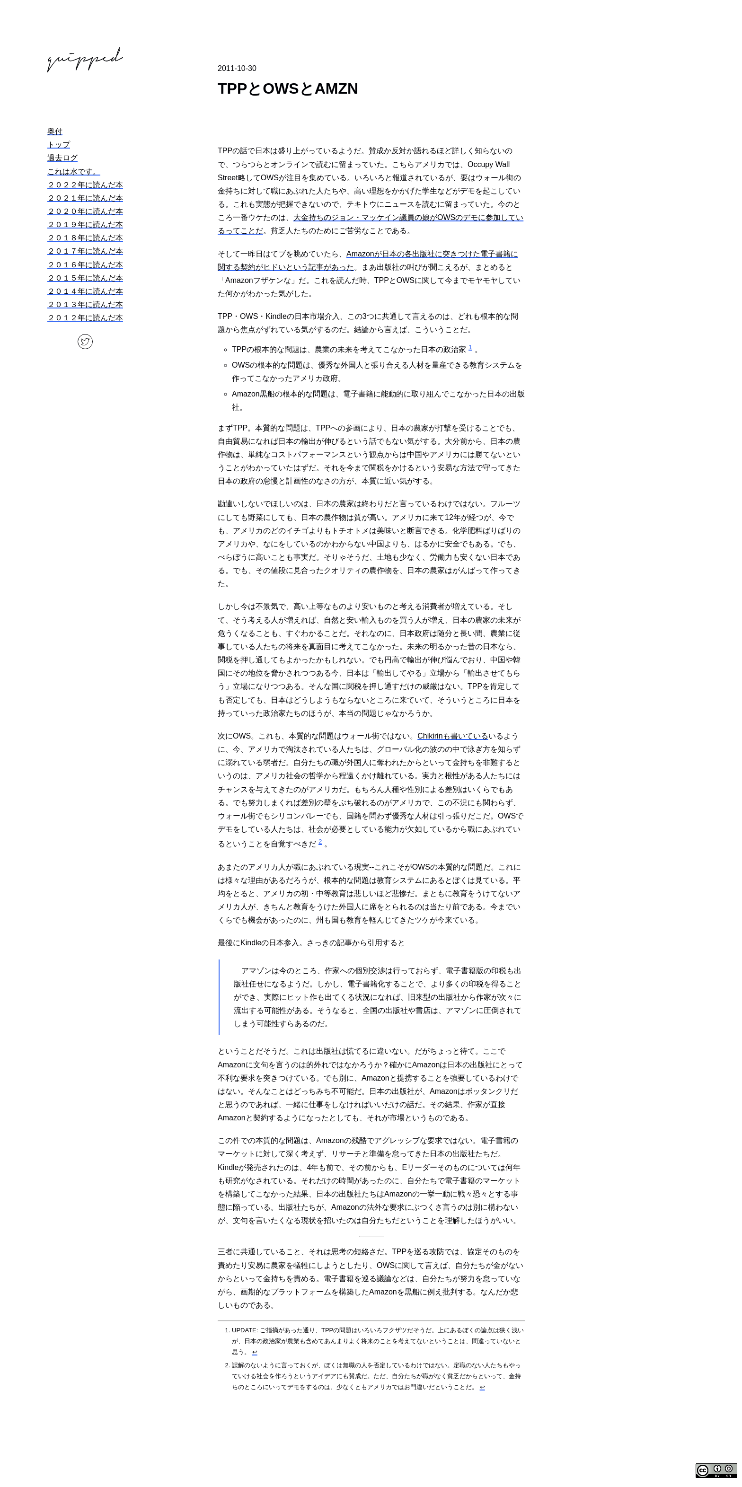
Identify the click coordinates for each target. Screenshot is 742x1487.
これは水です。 (73, 171)
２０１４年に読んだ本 (85, 291)
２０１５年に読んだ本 (85, 278)
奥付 (54, 131)
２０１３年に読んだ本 (85, 304)
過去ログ (62, 158)
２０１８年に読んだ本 (85, 238)
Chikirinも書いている (452, 736)
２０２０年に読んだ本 (85, 211)
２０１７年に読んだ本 (85, 251)
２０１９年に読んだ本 (85, 224)
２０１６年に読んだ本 (85, 265)
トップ (58, 145)
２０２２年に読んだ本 (85, 185)
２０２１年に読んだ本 (85, 198)
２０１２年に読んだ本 (85, 318)
